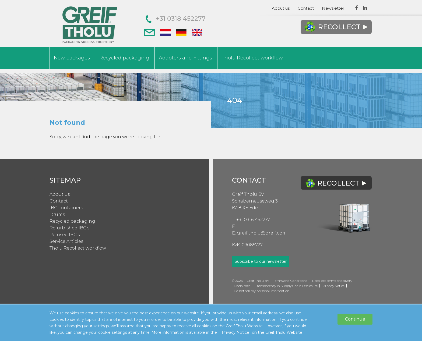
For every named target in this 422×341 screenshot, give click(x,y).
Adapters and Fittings (185, 58)
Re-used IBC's (65, 234)
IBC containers (66, 207)
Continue (355, 319)
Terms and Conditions (290, 281)
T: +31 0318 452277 (251, 219)
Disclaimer (242, 286)
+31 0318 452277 (176, 18)
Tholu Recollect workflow (252, 58)
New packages (72, 58)
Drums (57, 214)
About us (281, 8)
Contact (306, 8)
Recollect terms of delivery (332, 281)
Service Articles (66, 241)
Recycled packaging (124, 58)
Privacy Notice (333, 286)
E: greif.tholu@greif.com (259, 233)
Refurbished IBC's (69, 227)
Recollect (336, 27)
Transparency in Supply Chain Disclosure (286, 286)
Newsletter (333, 8)
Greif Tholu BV (248, 194)
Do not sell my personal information (261, 291)
